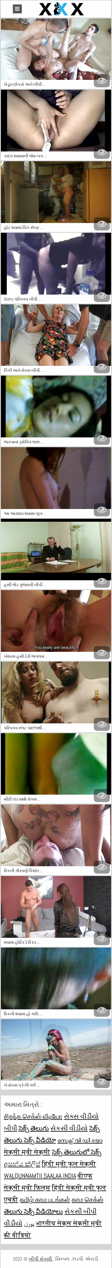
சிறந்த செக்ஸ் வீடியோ (33, 1116)
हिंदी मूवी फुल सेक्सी (69, 1164)
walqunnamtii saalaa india (40, 1175)
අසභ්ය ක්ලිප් (22, 1164)
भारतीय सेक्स (54, 1223)
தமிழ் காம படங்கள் (45, 1199)
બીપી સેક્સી (41, 1259)
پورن (29, 1223)
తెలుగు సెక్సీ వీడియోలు (33, 1211)
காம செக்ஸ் (87, 1199)
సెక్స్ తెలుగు (34, 1128)
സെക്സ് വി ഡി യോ (79, 1140)
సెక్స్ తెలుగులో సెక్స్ (76, 1152)
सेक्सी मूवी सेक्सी (27, 1152)
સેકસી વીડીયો (69, 1128)
